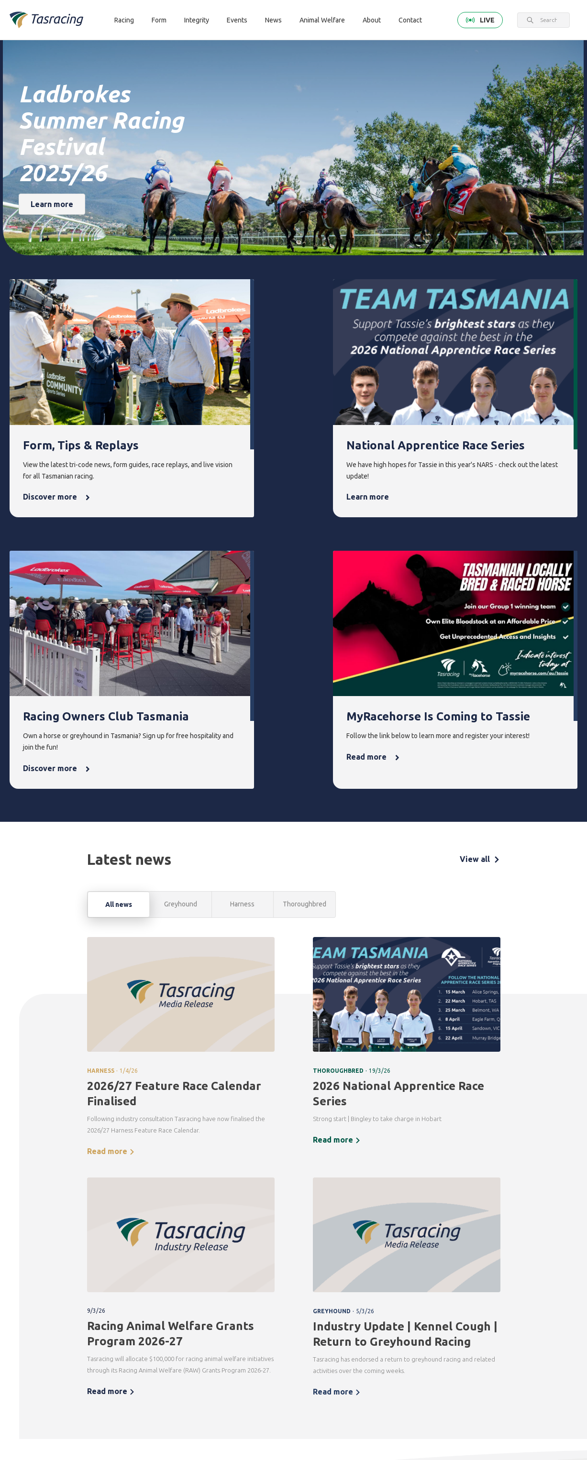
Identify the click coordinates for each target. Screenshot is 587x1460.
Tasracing (58, 1429)
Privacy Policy (119, 1348)
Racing (124, 20)
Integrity (196, 20)
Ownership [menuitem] (155, 1309)
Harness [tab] (242, 613)
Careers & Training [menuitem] (498, 1315)
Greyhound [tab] (180, 613)
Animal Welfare (322, 20)
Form (159, 20)
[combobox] (548, 20)
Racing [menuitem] (152, 1244)
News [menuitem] (379, 1244)
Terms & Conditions (71, 1348)
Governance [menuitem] (502, 1277)
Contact (410, 20)
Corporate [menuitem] (500, 1260)
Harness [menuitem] (151, 1277)
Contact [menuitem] (153, 1368)
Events (237, 20)
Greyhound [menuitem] (156, 1293)
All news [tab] (118, 614)
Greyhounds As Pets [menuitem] (448, 1278)
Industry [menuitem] (496, 1337)
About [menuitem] (496, 1244)
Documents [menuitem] (501, 1293)
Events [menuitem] (324, 1244)
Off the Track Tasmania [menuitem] (446, 1306)
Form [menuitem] (207, 1244)
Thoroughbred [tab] (304, 613)
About (372, 20)
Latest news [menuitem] (386, 1260)
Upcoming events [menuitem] (327, 1266)
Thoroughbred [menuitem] (161, 1260)
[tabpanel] (293, 882)
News (273, 20)
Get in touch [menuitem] (157, 1384)
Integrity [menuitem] (270, 1244)
